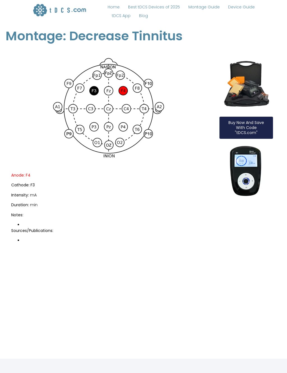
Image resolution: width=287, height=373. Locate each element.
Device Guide (241, 7)
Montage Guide (204, 7)
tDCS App (121, 15)
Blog (143, 15)
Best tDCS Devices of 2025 (154, 7)
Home (114, 7)
